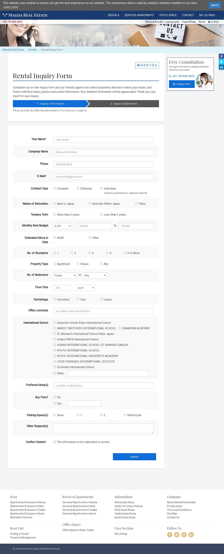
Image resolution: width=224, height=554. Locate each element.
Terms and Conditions (179, 509)
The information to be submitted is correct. (81, 442)
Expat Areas (189, 21)
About (201, 21)
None (58, 415)
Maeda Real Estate (13, 49)
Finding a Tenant (19, 533)
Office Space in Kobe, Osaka (78, 530)
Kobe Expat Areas (125, 509)
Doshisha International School (73, 367)
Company (61, 188)
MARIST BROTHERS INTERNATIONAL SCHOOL (84, 328)
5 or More (132, 253)
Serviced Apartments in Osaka (80, 509)
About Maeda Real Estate (181, 502)
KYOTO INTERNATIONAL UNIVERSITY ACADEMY (85, 356)
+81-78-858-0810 (183, 76)
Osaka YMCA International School (76, 339)
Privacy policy (174, 506)
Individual (123, 190)
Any (104, 264)
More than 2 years (66, 214)
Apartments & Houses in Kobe (27, 506)
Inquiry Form (183, 84)
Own (81, 299)
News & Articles (154, 21)
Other (140, 203)
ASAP (58, 238)
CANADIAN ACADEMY (134, 328)
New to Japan (63, 203)
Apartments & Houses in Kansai (28, 502)
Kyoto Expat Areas (125, 517)
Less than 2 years (113, 214)
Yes (57, 403)
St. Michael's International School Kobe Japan (83, 334)
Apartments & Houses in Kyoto (27, 513)
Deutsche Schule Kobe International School (82, 322)
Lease (106, 299)
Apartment (61, 264)
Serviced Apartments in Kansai (80, 502)
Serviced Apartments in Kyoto (79, 513)
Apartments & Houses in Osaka (27, 509)
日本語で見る (148, 65)
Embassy (84, 188)
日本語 (213, 21)
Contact (188, 15)
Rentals (113, 15)
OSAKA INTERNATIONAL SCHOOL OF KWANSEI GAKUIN (90, 345)
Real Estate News (124, 502)
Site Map (172, 513)
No (57, 397)
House (83, 264)
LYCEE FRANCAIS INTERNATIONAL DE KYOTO (84, 361)
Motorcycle (132, 415)
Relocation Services (21, 517)
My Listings (207, 15)
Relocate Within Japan (104, 203)
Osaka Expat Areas (125, 513)
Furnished (61, 299)
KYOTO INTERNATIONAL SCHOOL (76, 350)
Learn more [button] (10, 6)
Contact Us (173, 517)
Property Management (23, 537)
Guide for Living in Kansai (129, 506)
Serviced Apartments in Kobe (79, 506)
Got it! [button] (215, 5)
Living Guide (172, 21)
